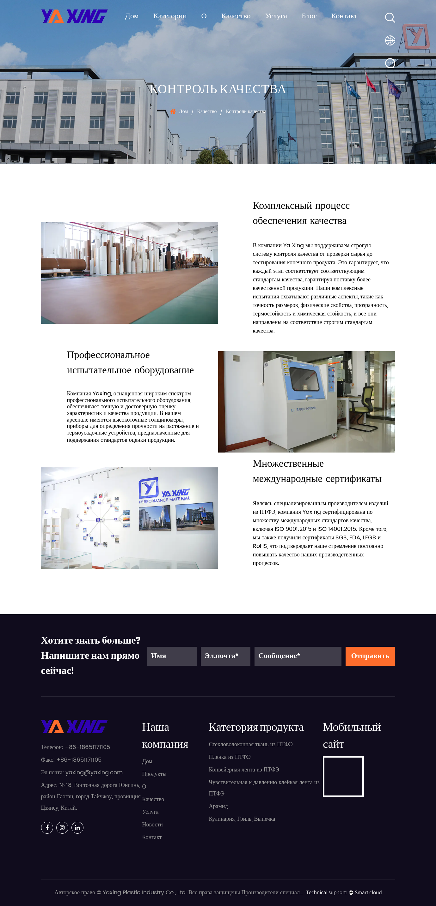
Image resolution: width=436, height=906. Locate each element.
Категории (170, 16)
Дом (132, 16)
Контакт (344, 16)
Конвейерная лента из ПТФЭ (244, 769)
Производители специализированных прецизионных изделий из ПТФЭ (272, 892)
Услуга (276, 16)
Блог (309, 16)
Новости (152, 824)
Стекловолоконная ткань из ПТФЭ (250, 744)
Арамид (218, 806)
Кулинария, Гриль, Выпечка (242, 819)
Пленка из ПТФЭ (230, 757)
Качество (236, 16)
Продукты (154, 774)
